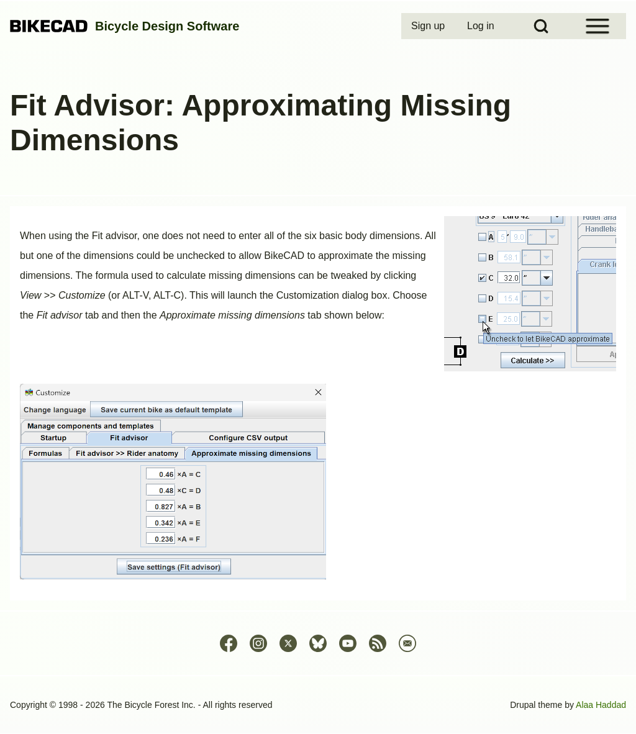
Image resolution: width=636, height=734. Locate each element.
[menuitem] (429, 26)
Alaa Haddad (601, 705)
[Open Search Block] (541, 26)
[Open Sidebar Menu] (597, 26)
